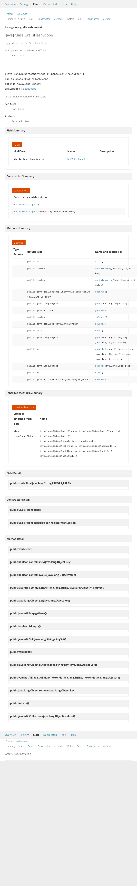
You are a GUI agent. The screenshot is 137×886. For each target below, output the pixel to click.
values (99, 379)
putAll (99, 349)
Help (74, 4)
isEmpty (99, 316)
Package (24, 4)
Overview (10, 4)
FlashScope (17, 55)
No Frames (21, 13)
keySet (99, 323)
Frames (9, 13)
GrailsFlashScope (24, 204)
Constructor (44, 18)
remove (99, 365)
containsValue (104, 280)
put (97, 337)
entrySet (100, 291)
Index (64, 4)
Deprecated (50, 4)
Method (57, 18)
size (97, 372)
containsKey (102, 268)
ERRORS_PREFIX (76, 159)
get (97, 303)
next (97, 330)
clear (98, 261)
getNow (99, 310)
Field (30, 18)
